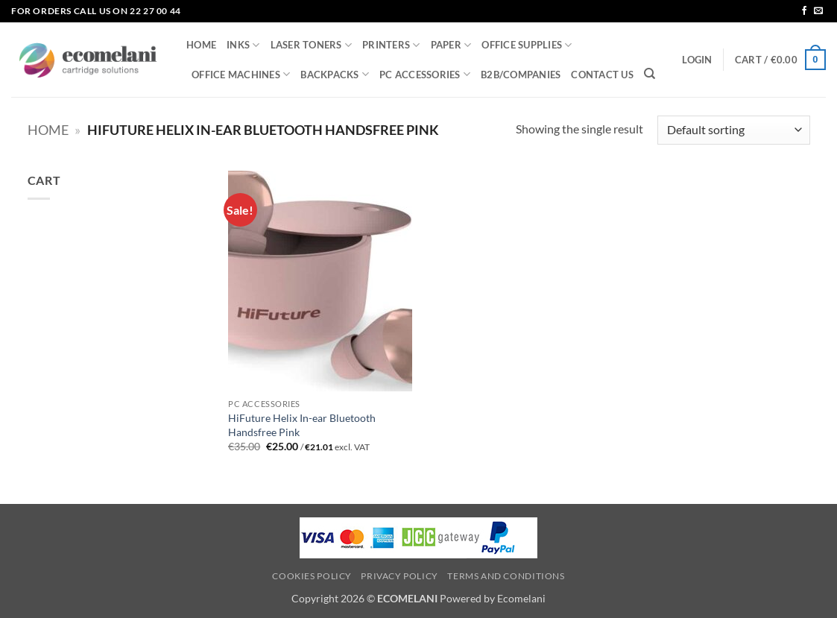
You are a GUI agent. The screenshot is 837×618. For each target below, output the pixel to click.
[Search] (649, 74)
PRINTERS (391, 45)
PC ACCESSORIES (424, 74)
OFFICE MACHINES (241, 74)
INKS (243, 45)
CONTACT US (602, 75)
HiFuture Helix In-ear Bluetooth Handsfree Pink (302, 425)
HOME (201, 45)
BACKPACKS (334, 74)
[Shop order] (733, 130)
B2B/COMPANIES (520, 75)
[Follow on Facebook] (804, 11)
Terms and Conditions (505, 575)
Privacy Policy (399, 575)
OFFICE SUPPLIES (526, 45)
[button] (697, 59)
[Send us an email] (818, 11)
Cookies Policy (312, 575)
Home (48, 130)
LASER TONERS (312, 45)
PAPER (451, 45)
